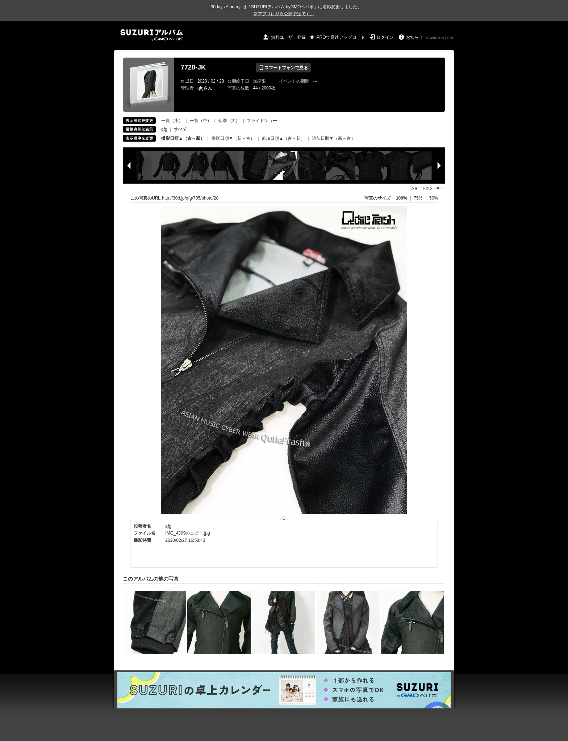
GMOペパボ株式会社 (440, 38)
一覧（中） (201, 120)
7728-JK (193, 67)
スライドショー (262, 120)
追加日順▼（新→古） (333, 138)
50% (433, 198)
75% (418, 198)
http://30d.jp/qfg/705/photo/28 (190, 198)
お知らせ (414, 37)
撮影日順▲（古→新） (183, 138)
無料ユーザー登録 (288, 37)
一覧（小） (172, 120)
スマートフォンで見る (283, 67)
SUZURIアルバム (151, 35)
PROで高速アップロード (341, 37)
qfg (164, 129)
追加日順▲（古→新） (283, 138)
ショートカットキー (427, 188)
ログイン (385, 37)
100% (401, 198)
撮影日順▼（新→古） (233, 138)
